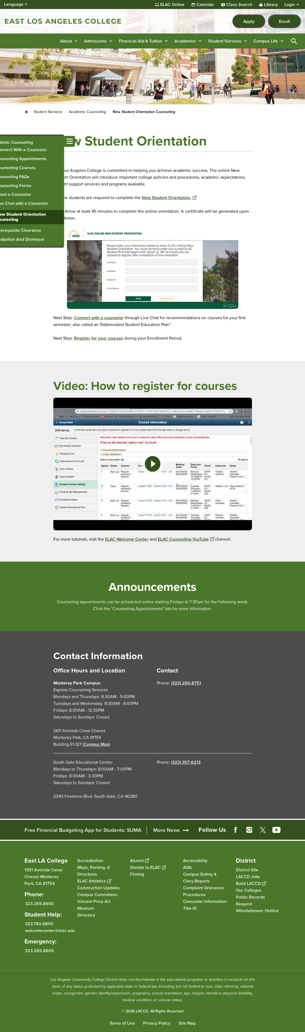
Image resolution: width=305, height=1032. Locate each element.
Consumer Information (205, 901)
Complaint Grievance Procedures (203, 891)
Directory (86, 915)
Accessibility (195, 860)
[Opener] (299, 829)
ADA (187, 867)
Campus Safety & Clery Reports (200, 877)
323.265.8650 (39, 903)
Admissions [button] (95, 41)
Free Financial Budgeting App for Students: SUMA (82, 830)
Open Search (294, 41)
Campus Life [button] (266, 41)
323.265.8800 (39, 951)
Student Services (48, 112)
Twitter (263, 830)
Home (26, 112)
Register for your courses (98, 338)
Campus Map (96, 744)
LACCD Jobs (248, 876)
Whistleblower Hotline (257, 911)
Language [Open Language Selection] (13, 4)
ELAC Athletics (94, 881)
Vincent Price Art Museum (93, 904)
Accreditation (90, 860)
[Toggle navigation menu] (5, 141)
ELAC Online (172, 5)
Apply (248, 21)
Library (271, 5)
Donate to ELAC (148, 867)
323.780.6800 (39, 924)
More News (166, 830)
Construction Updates (98, 888)
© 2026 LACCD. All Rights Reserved (152, 1011)
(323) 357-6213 (186, 762)
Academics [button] (185, 41)
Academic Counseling (87, 112)
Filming (137, 874)
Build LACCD (251, 883)
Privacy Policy (156, 1023)
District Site (247, 870)
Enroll (284, 21)
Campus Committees (97, 894)
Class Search (239, 5)
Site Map (187, 1023)
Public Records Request (250, 900)
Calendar (205, 5)
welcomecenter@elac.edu (50, 930)
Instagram (249, 830)
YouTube (276, 830)
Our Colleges (248, 890)
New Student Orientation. (169, 197)
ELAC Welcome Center (127, 539)
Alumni (139, 860)
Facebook (236, 830)
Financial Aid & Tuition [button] (140, 41)
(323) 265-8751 (186, 683)
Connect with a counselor (99, 318)
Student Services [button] (224, 41)
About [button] (66, 41)
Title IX (190, 908)
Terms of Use (122, 1023)
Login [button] (289, 5)
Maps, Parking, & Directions (93, 870)
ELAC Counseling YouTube (186, 539)
